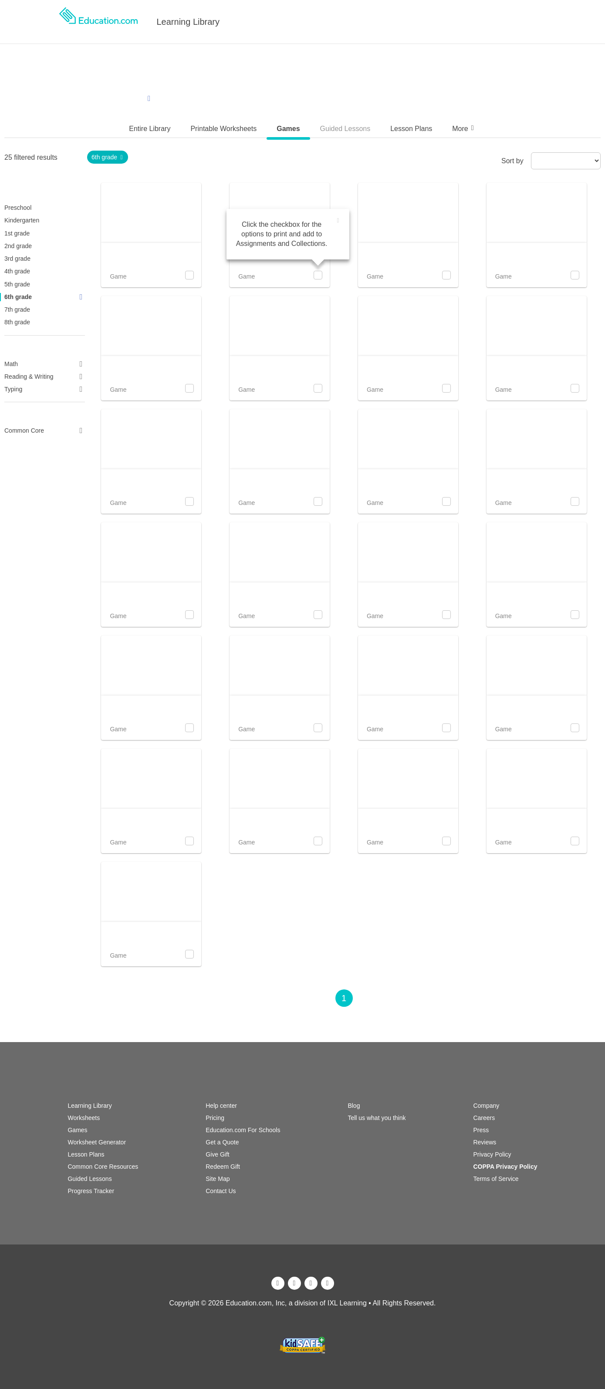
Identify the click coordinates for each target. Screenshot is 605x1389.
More (464, 128)
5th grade (17, 284)
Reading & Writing (44, 376)
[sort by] (566, 160)
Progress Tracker (91, 1190)
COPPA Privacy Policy (505, 1166)
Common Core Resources (103, 1166)
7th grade (17, 309)
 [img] (338, 220)
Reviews (484, 1142)
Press (481, 1130)
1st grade (17, 233)
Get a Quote (222, 1142)
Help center (221, 1105)
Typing (44, 389)
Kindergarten (21, 220)
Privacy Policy (492, 1154)
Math (44, 364)
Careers (484, 1117)
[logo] (98, 22)
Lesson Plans (86, 1154)
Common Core (44, 430)
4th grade (17, 271)
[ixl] (303, 1331)
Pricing (215, 1117)
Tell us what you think (377, 1117)
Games (77, 1130)
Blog (354, 1105)
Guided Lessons (90, 1178)
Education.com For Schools (243, 1130)
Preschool (17, 207)
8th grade (17, 322)
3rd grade (17, 258)
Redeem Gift (223, 1166)
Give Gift (217, 1154)
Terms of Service (495, 1178)
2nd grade (18, 245)
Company (486, 1105)
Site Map (218, 1178)
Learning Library (188, 22)
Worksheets (84, 1117)
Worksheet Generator (97, 1142)
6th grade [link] (108, 157)
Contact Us (221, 1190)
